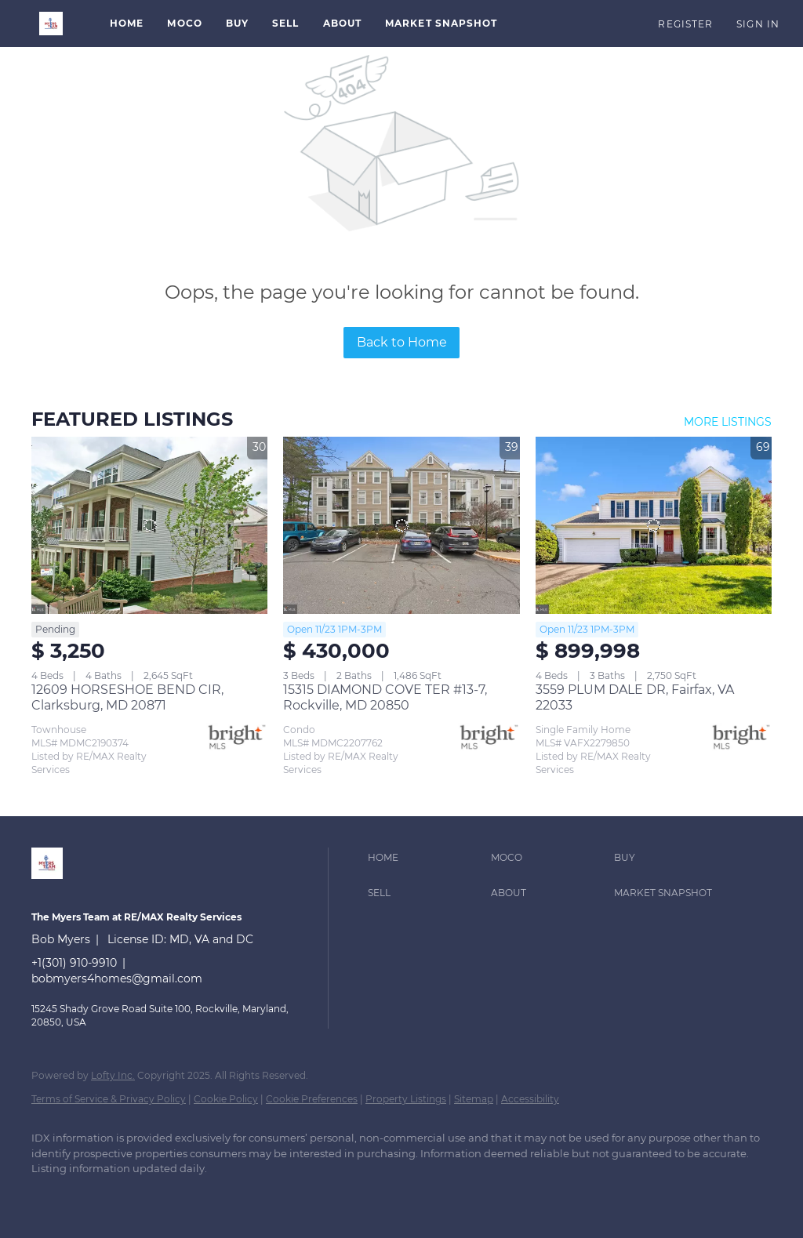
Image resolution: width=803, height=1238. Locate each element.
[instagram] (141, 1195)
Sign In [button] (757, 24)
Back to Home (402, 342)
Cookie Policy (226, 1099)
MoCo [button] (184, 23)
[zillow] (95, 1195)
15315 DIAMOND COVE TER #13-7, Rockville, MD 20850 (385, 697)
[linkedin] (50, 1195)
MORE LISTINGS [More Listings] (728, 422)
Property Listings (405, 1099)
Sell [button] (285, 23)
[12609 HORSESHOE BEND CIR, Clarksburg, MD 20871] (149, 525)
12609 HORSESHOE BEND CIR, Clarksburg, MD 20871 (127, 697)
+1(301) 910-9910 (74, 963)
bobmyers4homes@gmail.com (116, 978)
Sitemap (473, 1099)
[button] (51, 23)
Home (127, 23)
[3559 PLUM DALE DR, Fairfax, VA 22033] (654, 525)
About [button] (342, 23)
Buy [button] (237, 23)
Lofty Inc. (113, 1075)
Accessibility (530, 1099)
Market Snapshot (441, 23)
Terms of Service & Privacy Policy (108, 1099)
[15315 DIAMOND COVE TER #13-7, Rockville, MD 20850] (401, 525)
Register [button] (685, 24)
